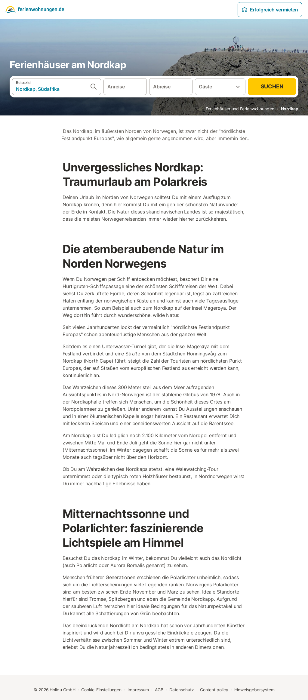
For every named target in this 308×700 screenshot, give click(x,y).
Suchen (272, 86)
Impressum (138, 689)
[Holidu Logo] (34, 9)
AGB (159, 689)
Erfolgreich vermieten (270, 10)
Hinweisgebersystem (254, 689)
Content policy (214, 689)
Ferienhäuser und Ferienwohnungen (240, 108)
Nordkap (289, 108)
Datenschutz (181, 689)
